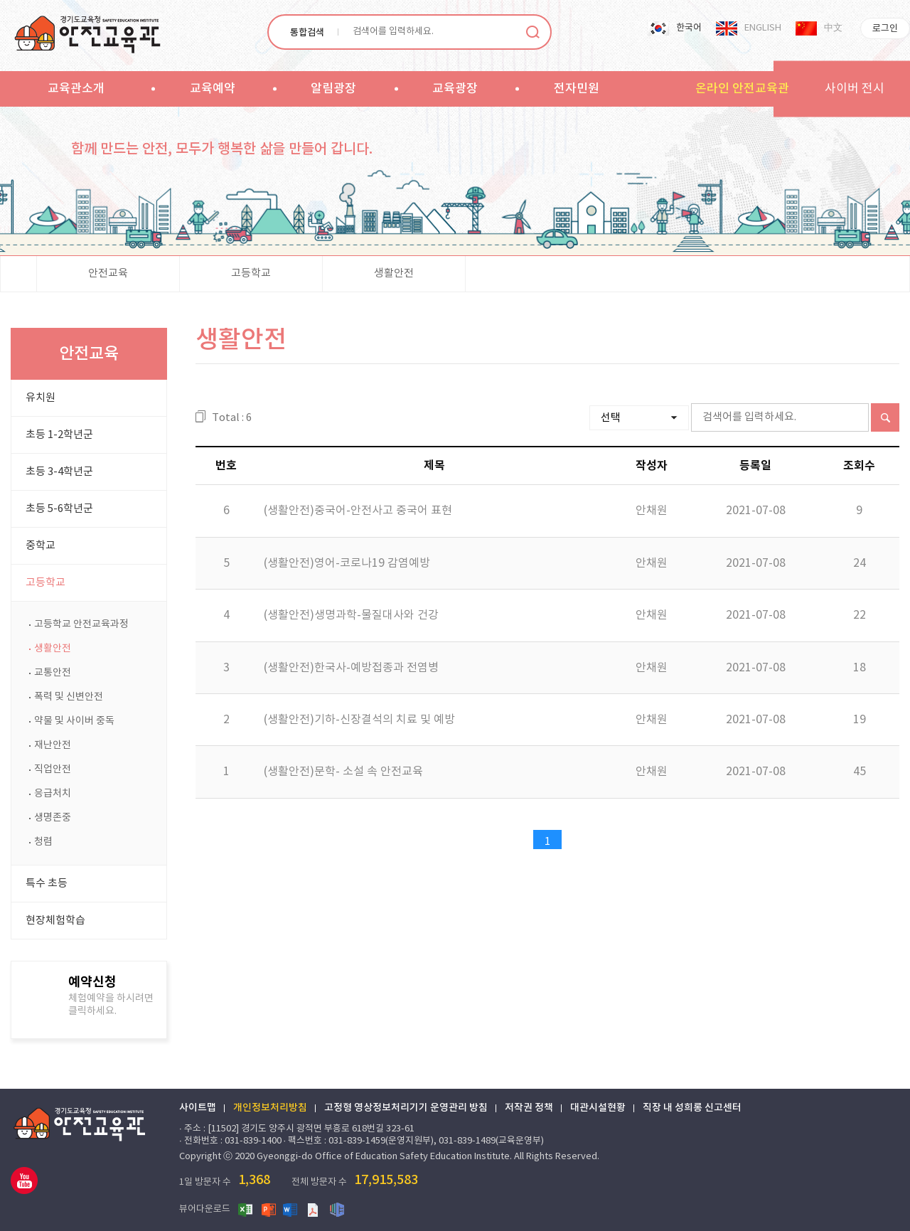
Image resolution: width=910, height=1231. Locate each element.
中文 (833, 28)
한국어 (689, 28)
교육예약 (212, 89)
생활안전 (394, 273)
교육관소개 (76, 89)
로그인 (885, 28)
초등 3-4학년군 (59, 472)
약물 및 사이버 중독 (74, 721)
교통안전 (52, 673)
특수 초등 (47, 884)
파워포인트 (268, 1209)
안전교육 (108, 273)
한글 (337, 1209)
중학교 (40, 546)
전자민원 (576, 89)
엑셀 (246, 1209)
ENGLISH (762, 28)
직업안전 (52, 769)
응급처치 (52, 794)
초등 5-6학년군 (59, 509)
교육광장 (455, 89)
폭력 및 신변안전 (68, 697)
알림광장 (333, 89)
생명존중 (52, 818)
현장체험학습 (55, 921)
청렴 (43, 842)
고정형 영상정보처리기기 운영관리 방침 (406, 1108)
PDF (314, 1209)
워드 (291, 1209)
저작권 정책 (529, 1108)
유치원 (40, 398)
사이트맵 (197, 1108)
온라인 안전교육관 (742, 89)
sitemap (645, 88)
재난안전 (52, 745)
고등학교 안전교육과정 (81, 624)
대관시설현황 (598, 1108)
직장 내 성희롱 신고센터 (692, 1108)
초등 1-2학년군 (59, 435)
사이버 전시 (854, 89)
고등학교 (251, 273)
